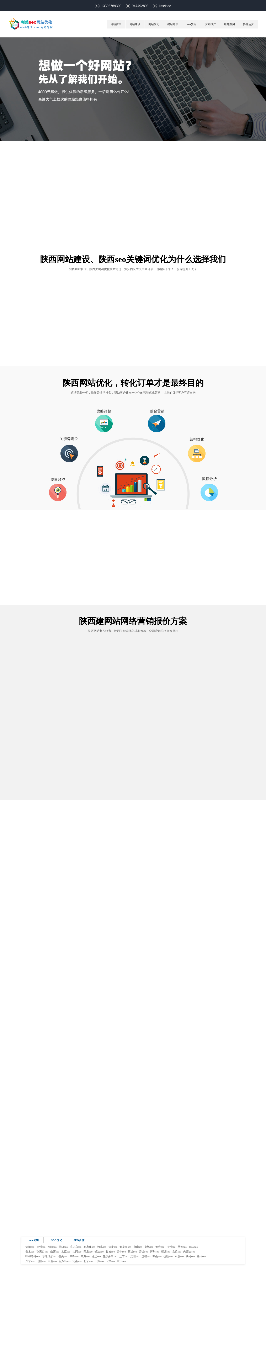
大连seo (52, 1261)
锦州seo (201, 1256)
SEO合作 (79, 1240)
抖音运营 (248, 24)
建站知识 (172, 24)
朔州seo (165, 1251)
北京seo (88, 1261)
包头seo (62, 1256)
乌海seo (85, 1256)
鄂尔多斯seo (110, 1256)
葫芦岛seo (64, 1261)
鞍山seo (157, 1256)
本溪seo (179, 1256)
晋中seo (121, 1251)
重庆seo (121, 1261)
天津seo (110, 1261)
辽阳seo (41, 1261)
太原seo (65, 1251)
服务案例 (229, 24)
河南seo (77, 1261)
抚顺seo (168, 1256)
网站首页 (116, 24)
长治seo (99, 1251)
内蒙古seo (189, 1251)
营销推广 (210, 24)
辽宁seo (123, 1256)
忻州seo (154, 1251)
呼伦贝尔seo (49, 1256)
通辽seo (96, 1256)
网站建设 (134, 24)
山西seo (54, 1251)
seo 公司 (34, 1240)
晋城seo (143, 1251)
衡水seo (29, 1251)
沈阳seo (134, 1256)
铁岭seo (190, 1256)
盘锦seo (146, 1256)
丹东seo (29, 1261)
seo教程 (191, 24)
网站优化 (153, 24)
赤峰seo (73, 1256)
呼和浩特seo (32, 1256)
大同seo (77, 1251)
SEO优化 (56, 1240)
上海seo (99, 1261)
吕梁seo (176, 1251)
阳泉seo (88, 1251)
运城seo (132, 1251)
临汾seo (110, 1251)
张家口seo (42, 1251)
